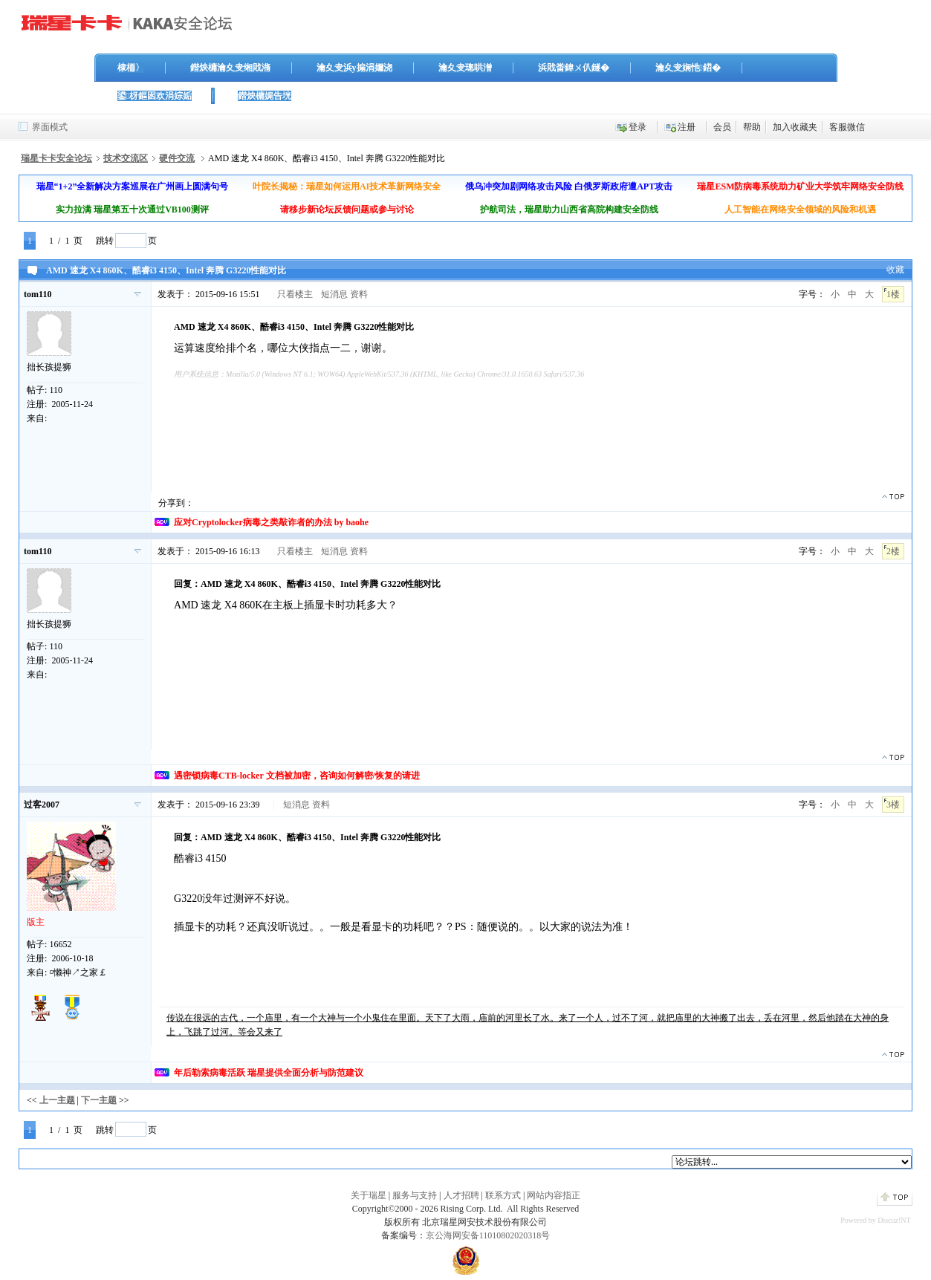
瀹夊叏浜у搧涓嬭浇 (354, 67)
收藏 (895, 269)
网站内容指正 (553, 1195)
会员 (722, 127)
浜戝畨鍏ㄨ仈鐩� (573, 67)
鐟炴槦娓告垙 (264, 96)
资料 (359, 294)
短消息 (334, 294)
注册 (686, 127)
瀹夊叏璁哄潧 (465, 67)
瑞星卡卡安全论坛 (56, 158)
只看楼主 (295, 294)
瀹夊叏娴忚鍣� (688, 67)
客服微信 (847, 127)
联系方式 (503, 1195)
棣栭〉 (130, 67)
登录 (637, 127)
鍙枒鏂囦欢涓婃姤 (154, 96)
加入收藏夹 (795, 127)
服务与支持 (414, 1195)
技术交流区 (125, 158)
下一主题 (99, 1100)
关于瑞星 (368, 1195)
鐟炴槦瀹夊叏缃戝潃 (230, 67)
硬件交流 (177, 158)
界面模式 (50, 127)
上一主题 (57, 1100)
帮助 (752, 127)
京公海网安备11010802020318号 (488, 1235)
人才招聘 (461, 1195)
